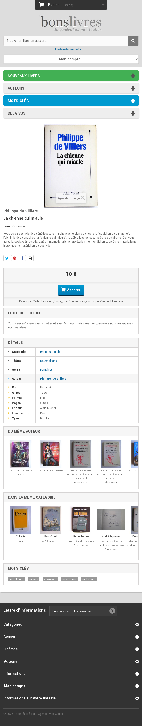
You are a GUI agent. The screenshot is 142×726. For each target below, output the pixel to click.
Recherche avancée (68, 50)
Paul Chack (51, 536)
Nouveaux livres (24, 75)
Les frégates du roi (51, 541)
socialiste (50, 579)
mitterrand (88, 579)
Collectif (21, 536)
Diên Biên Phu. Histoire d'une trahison (81, 544)
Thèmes (11, 649)
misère (33, 579)
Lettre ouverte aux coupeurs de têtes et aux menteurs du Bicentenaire (81, 477)
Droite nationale (50, 352)
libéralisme (16, 579)
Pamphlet (46, 370)
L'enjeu (21, 541)
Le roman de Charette (51, 470)
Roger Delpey (81, 536)
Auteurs (16, 88)
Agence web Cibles (50, 714)
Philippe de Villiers (53, 379)
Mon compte (15, 685)
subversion (69, 579)
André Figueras (111, 536)
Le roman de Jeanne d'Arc (21, 472)
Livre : (7, 226)
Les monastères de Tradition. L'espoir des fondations (111, 546)
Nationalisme (48, 361)
